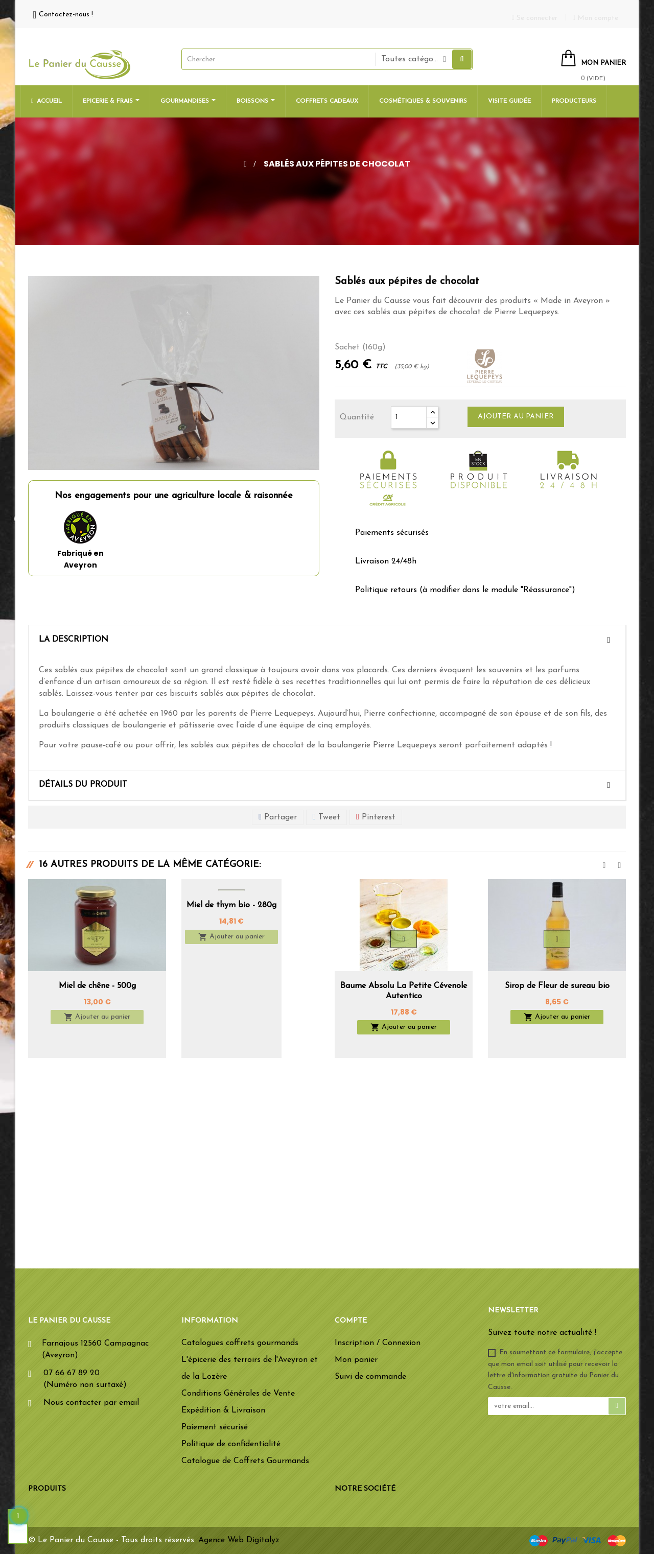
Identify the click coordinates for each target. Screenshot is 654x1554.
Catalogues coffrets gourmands (239, 1343)
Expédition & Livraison (223, 1410)
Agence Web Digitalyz (238, 1540)
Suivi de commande (370, 1377)
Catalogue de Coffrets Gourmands (245, 1461)
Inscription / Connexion (378, 1343)
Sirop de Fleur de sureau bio (557, 986)
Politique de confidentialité (231, 1444)
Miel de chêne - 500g (97, 986)
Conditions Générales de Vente (238, 1394)
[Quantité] (409, 417)
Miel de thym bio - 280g (231, 905)
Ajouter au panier (516, 416)
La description (73, 639)
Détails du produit (83, 785)
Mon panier (356, 1360)
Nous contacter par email (91, 1403)
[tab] (327, 640)
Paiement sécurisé (214, 1427)
